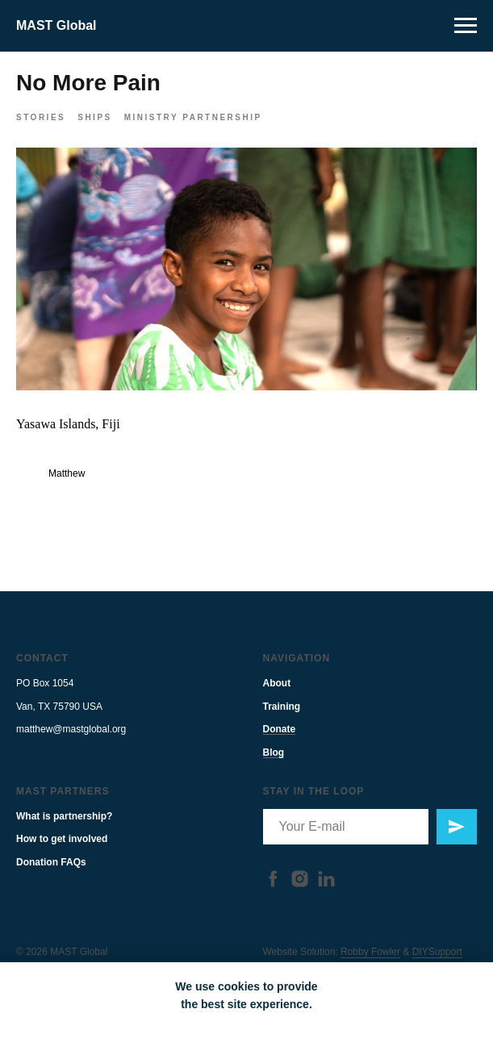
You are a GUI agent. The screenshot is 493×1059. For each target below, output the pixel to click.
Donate (279, 744)
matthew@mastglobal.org (71, 744)
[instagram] (300, 893)
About (277, 698)
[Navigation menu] (465, 26)
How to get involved (61, 854)
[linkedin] (326, 893)
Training (282, 721)
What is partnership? (64, 830)
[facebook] (273, 893)
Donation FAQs (51, 876)
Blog (274, 767)
